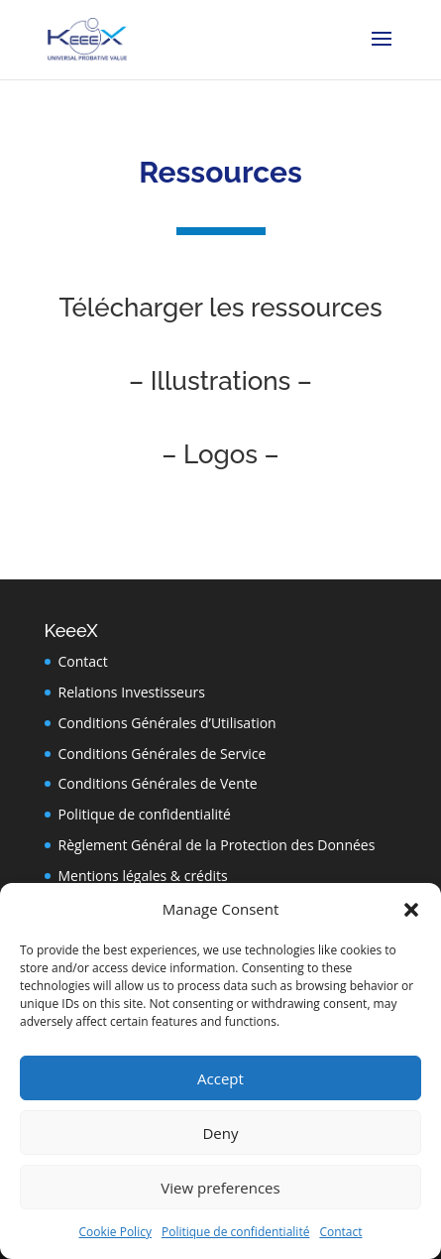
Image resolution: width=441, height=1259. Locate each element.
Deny (220, 1133)
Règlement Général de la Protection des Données (217, 844)
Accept (220, 1078)
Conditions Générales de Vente (158, 783)
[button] (411, 910)
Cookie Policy (115, 1231)
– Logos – (220, 454)
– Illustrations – (220, 381)
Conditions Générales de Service (162, 753)
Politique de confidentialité (235, 1231)
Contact (340, 1231)
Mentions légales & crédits (143, 875)
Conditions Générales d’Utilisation (167, 722)
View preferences (220, 1187)
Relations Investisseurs (131, 692)
